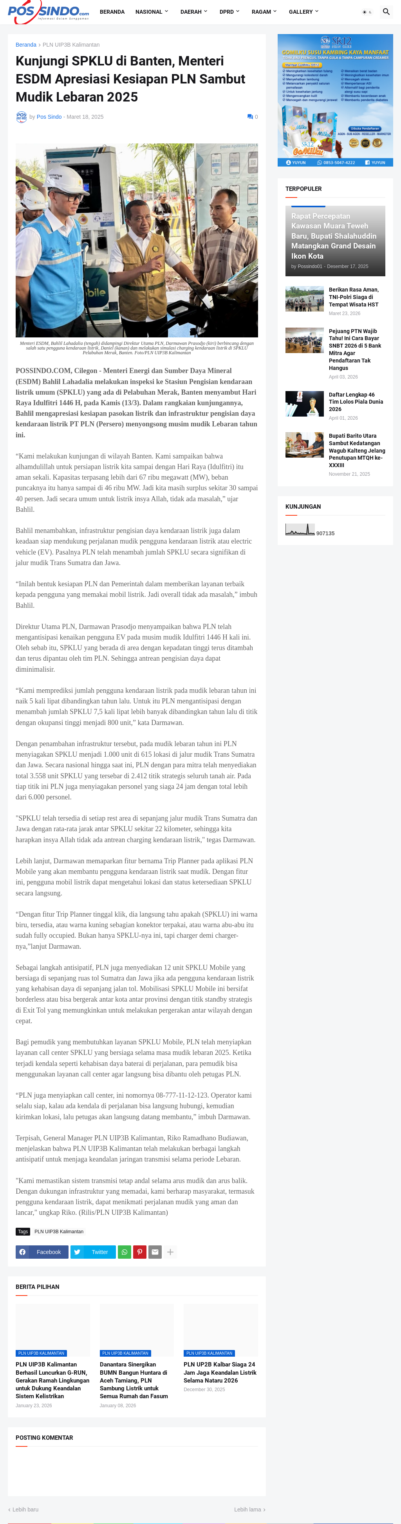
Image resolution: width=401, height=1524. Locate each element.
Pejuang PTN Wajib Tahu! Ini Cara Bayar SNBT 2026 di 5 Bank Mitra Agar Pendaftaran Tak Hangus (355, 349)
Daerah (191, 12)
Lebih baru (25, 1509)
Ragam (261, 12)
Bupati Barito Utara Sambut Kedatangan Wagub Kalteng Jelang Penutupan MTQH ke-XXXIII (357, 451)
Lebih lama (247, 1509)
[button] (367, 12)
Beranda (112, 12)
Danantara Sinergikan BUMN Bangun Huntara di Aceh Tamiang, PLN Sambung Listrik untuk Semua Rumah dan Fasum (134, 1380)
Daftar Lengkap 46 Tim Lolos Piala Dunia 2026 (356, 402)
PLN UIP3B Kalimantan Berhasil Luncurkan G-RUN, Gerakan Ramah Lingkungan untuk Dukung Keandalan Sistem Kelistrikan (52, 1380)
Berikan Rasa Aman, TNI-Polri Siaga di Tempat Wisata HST (354, 297)
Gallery (301, 12)
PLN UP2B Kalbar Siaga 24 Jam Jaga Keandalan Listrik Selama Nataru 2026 (220, 1372)
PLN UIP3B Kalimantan (71, 45)
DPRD (227, 12)
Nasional (149, 12)
